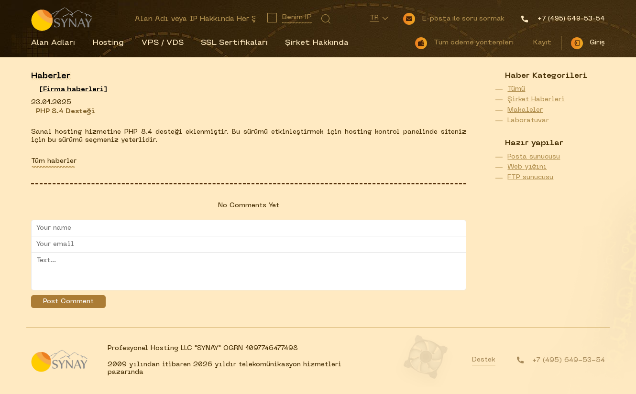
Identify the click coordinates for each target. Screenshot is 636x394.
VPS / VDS (163, 43)
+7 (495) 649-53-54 (568, 360)
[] (73, 89)
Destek (483, 360)
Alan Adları (53, 43)
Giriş (597, 43)
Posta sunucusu (533, 157)
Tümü (516, 89)
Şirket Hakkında (317, 43)
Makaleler (525, 110)
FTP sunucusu (530, 177)
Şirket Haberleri (536, 99)
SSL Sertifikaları (234, 43)
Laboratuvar (528, 120)
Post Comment (68, 301)
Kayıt (542, 43)
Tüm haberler (54, 161)
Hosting (108, 43)
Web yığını (527, 167)
